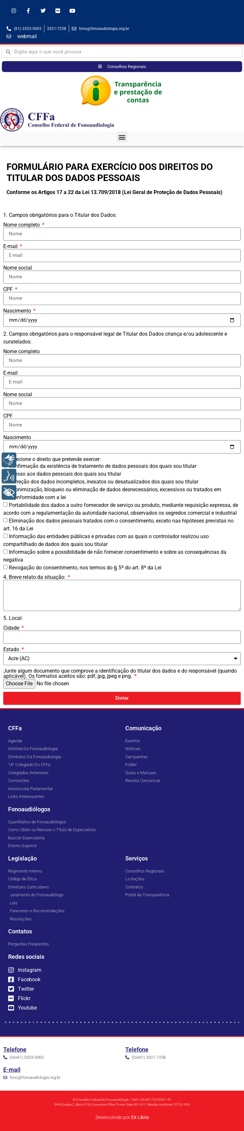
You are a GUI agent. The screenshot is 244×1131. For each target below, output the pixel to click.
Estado (12, 649)
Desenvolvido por (122, 1117)
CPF (8, 289)
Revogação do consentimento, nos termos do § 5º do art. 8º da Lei (85, 568)
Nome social (17, 268)
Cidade (12, 628)
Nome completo (22, 225)
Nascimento (17, 311)
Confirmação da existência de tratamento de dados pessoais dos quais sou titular (102, 466)
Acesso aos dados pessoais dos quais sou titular (65, 474)
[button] (122, 137)
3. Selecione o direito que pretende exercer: (52, 459)
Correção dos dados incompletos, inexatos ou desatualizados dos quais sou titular (103, 482)
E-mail (11, 246)
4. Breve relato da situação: (35, 577)
